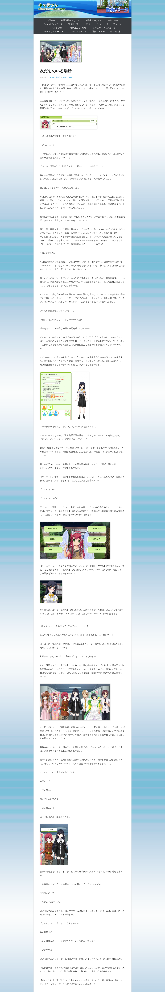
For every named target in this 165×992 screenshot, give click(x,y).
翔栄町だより (74, 24)
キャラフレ (48, 5)
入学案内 (51, 20)
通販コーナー (98, 31)
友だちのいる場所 (56, 71)
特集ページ (113, 20)
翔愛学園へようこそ (70, 20)
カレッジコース (114, 24)
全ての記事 (115, 31)
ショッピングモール (53, 24)
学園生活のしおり (93, 20)
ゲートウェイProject (55, 31)
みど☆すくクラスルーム (104, 28)
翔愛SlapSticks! (78, 28)
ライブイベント (79, 31)
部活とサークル (93, 24)
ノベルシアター (57, 28)
